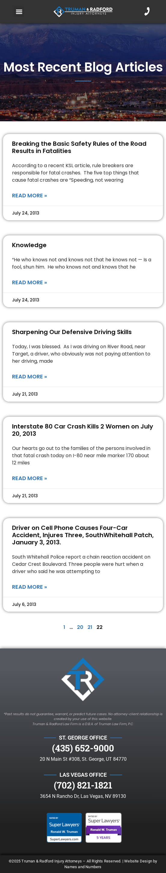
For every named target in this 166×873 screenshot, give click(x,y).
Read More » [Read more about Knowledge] (29, 282)
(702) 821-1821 (83, 785)
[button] (19, 11)
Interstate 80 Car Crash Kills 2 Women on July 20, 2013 (82, 430)
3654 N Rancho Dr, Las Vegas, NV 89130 (83, 796)
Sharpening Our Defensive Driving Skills (72, 332)
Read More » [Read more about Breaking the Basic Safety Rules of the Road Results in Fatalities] (29, 195)
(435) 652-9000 (83, 748)
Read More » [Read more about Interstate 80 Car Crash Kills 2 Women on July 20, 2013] (29, 478)
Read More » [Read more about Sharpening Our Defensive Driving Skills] (29, 376)
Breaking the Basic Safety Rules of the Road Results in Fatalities (79, 147)
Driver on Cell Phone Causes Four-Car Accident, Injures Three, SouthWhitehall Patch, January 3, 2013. (83, 535)
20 (80, 627)
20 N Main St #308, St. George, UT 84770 (83, 759)
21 (90, 627)
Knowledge (29, 245)
